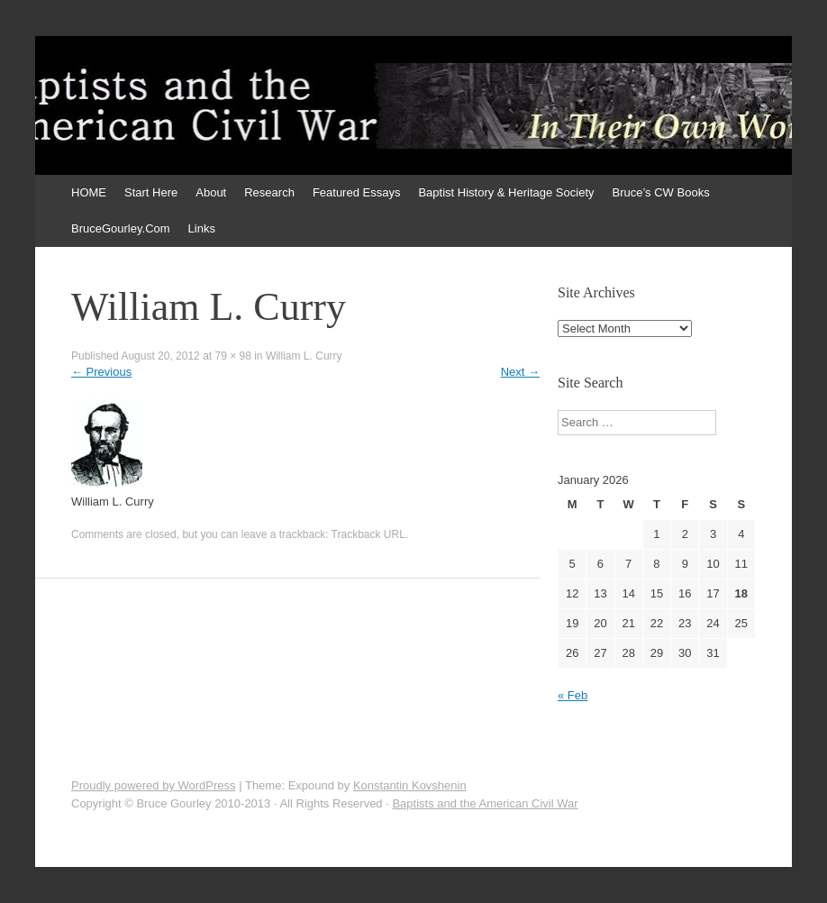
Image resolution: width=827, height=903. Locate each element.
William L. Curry (304, 356)
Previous (101, 372)
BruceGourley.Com (120, 228)
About (210, 192)
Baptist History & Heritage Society (506, 192)
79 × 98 (232, 356)
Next (520, 372)
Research (269, 192)
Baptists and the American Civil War (484, 803)
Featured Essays (357, 192)
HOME (88, 192)
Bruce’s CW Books (661, 192)
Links (201, 228)
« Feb (572, 695)
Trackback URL (368, 534)
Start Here (150, 192)
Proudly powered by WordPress (153, 785)
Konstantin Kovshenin (410, 785)
